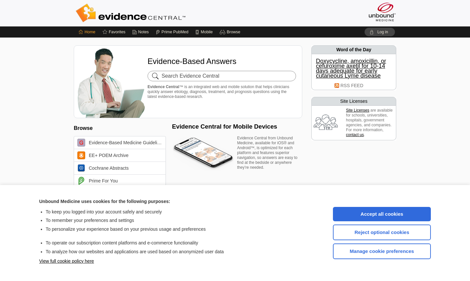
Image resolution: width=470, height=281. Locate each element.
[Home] (87, 32)
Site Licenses (357, 110)
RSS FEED (351, 85)
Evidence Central (156, 13)
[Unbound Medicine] (382, 12)
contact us (355, 135)
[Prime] (172, 32)
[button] (231, 32)
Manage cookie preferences (382, 251)
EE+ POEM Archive (103, 155)
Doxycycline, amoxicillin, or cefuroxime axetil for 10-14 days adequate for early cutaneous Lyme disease (351, 68)
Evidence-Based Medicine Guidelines (120, 143)
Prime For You (97, 181)
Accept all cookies (382, 214)
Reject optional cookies (381, 232)
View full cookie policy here (66, 261)
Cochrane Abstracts (103, 168)
